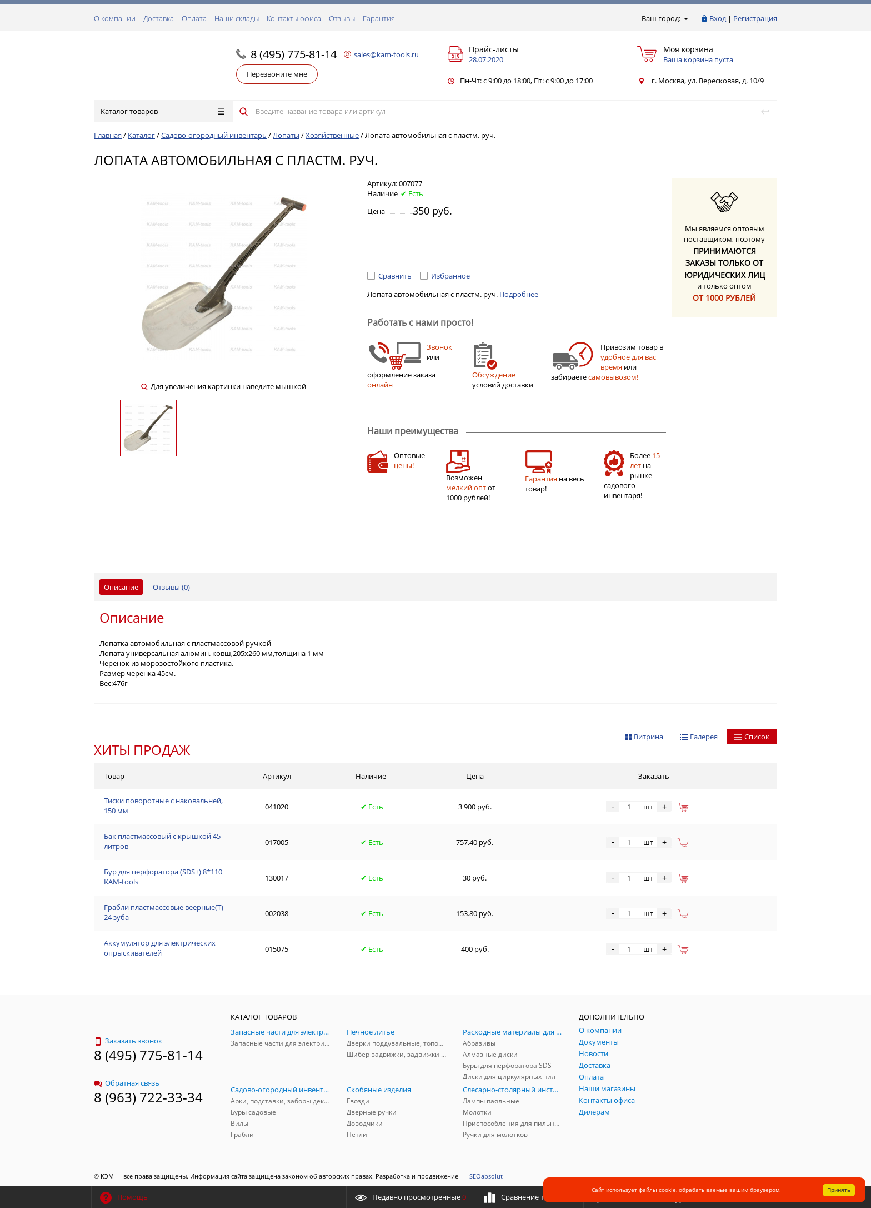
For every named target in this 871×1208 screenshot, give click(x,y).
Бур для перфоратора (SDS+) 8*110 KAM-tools (163, 877)
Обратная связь (126, 1083)
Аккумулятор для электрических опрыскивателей (160, 948)
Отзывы (342, 18)
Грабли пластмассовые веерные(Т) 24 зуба (163, 912)
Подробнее (518, 294)
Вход (717, 18)
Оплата (194, 18)
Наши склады (236, 18)
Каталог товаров (162, 111)
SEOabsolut (486, 1176)
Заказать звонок (128, 1041)
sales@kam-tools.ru (386, 54)
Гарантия (379, 18)
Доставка (158, 18)
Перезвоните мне (277, 74)
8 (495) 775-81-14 (294, 54)
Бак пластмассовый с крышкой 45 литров (162, 841)
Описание (121, 587)
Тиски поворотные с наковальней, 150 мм (163, 806)
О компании (115, 18)
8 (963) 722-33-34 (148, 1097)
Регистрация (755, 18)
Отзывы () (171, 587)
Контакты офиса (294, 18)
